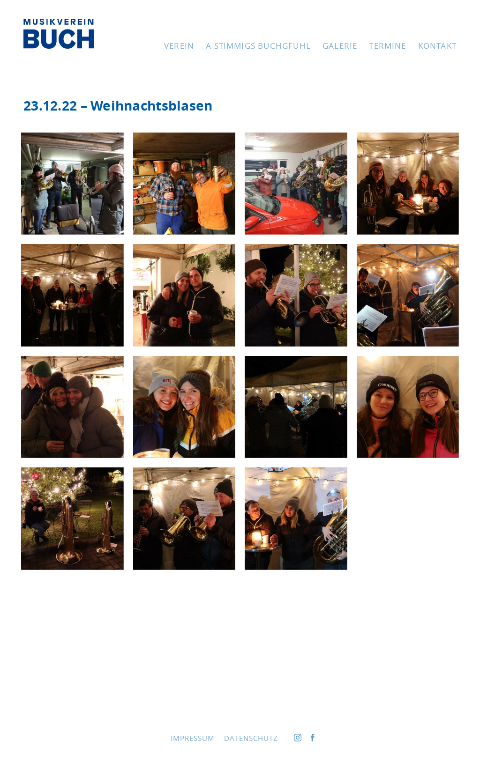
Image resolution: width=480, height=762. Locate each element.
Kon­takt (437, 45)
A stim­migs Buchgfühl (258, 45)
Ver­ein (179, 45)
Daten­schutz (251, 738)
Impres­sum (193, 738)
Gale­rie (339, 45)
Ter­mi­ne (387, 45)
